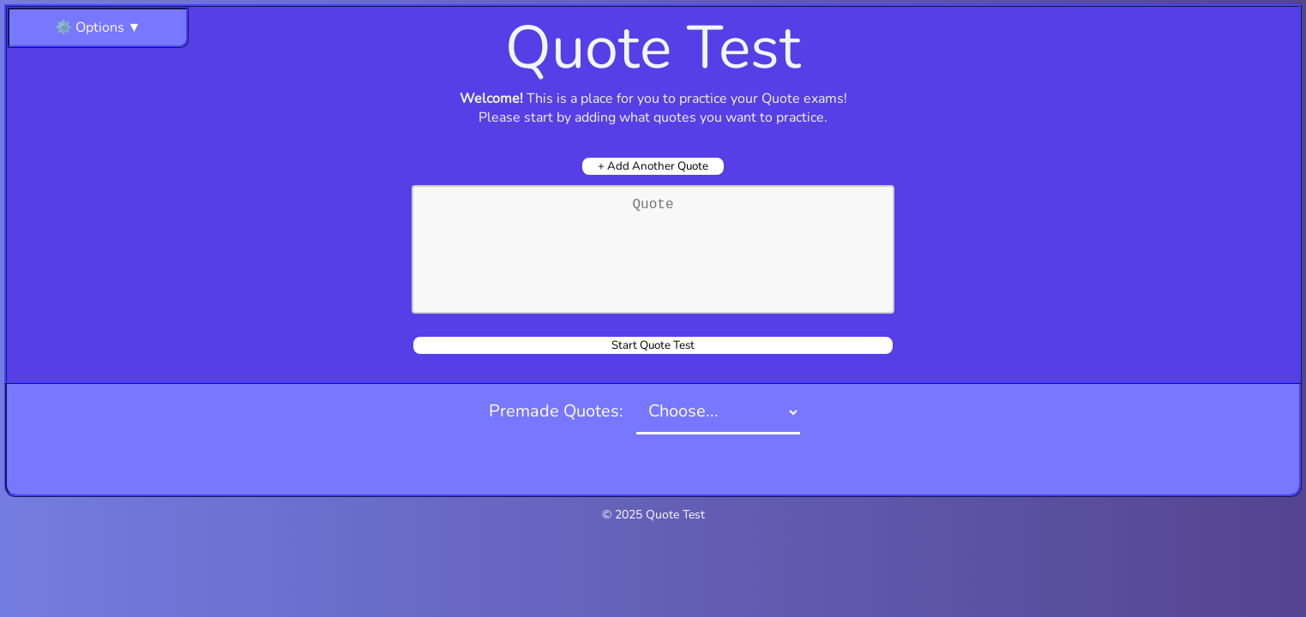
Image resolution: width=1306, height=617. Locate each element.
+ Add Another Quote (653, 166)
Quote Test (675, 514)
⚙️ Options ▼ (98, 27)
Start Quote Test (653, 345)
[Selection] (718, 412)
